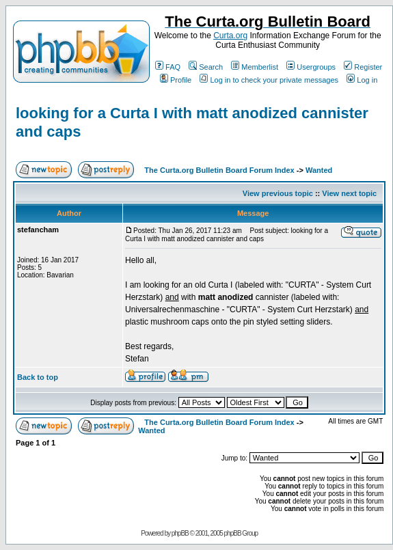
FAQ (167, 67)
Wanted (319, 170)
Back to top (37, 377)
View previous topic (278, 193)
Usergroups (311, 67)
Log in (362, 80)
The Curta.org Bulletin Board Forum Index (219, 170)
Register (363, 67)
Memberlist (254, 67)
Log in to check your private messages (269, 80)
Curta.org (230, 35)
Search (206, 67)
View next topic (349, 193)
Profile (175, 80)
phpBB (180, 533)
